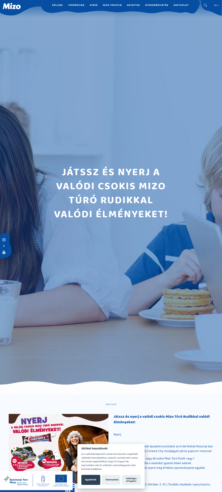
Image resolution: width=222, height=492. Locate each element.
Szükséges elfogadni (131, 480)
